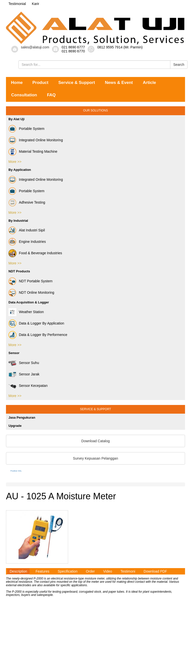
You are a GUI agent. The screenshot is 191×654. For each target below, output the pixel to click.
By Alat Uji (16, 119)
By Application (19, 170)
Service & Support (76, 82)
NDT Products (19, 271)
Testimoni (127, 571)
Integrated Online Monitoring (35, 140)
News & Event (119, 82)
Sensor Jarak (23, 374)
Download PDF (155, 571)
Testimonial (17, 4)
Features (42, 571)
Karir (35, 4)
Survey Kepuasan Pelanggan (95, 458)
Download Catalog (95, 441)
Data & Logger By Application (36, 323)
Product (40, 82)
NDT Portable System (30, 281)
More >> (14, 162)
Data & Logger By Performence (37, 335)
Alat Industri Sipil (26, 230)
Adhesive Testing (26, 203)
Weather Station (26, 312)
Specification (67, 571)
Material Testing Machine (32, 152)
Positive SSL (16, 471)
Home (17, 82)
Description (18, 571)
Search (178, 65)
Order (90, 571)
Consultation (24, 95)
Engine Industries (27, 242)
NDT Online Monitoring (31, 293)
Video (107, 571)
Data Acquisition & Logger (28, 302)
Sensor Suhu (23, 363)
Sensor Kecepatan (28, 386)
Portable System (26, 129)
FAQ (51, 95)
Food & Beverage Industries (35, 253)
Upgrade (15, 426)
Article (149, 82)
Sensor (13, 353)
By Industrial (18, 220)
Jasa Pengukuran (21, 417)
